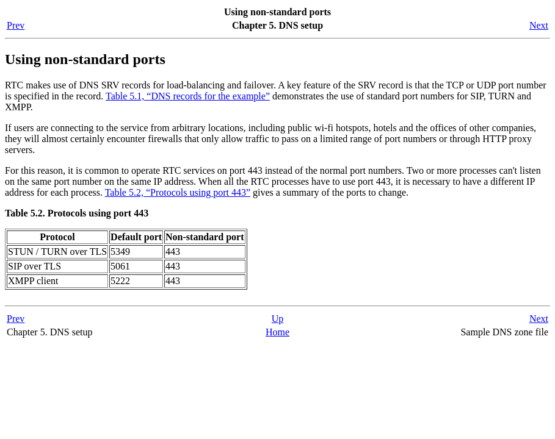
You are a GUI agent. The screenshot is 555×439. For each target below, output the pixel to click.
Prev (15, 25)
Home (277, 332)
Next (538, 25)
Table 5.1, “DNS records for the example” (188, 96)
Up (278, 318)
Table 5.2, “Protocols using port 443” (177, 192)
